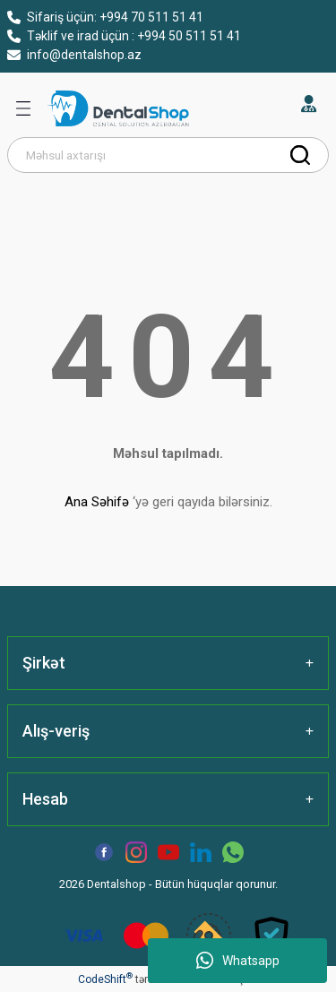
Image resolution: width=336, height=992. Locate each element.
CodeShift (105, 979)
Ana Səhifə (97, 502)
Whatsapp (238, 960)
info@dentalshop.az (74, 54)
